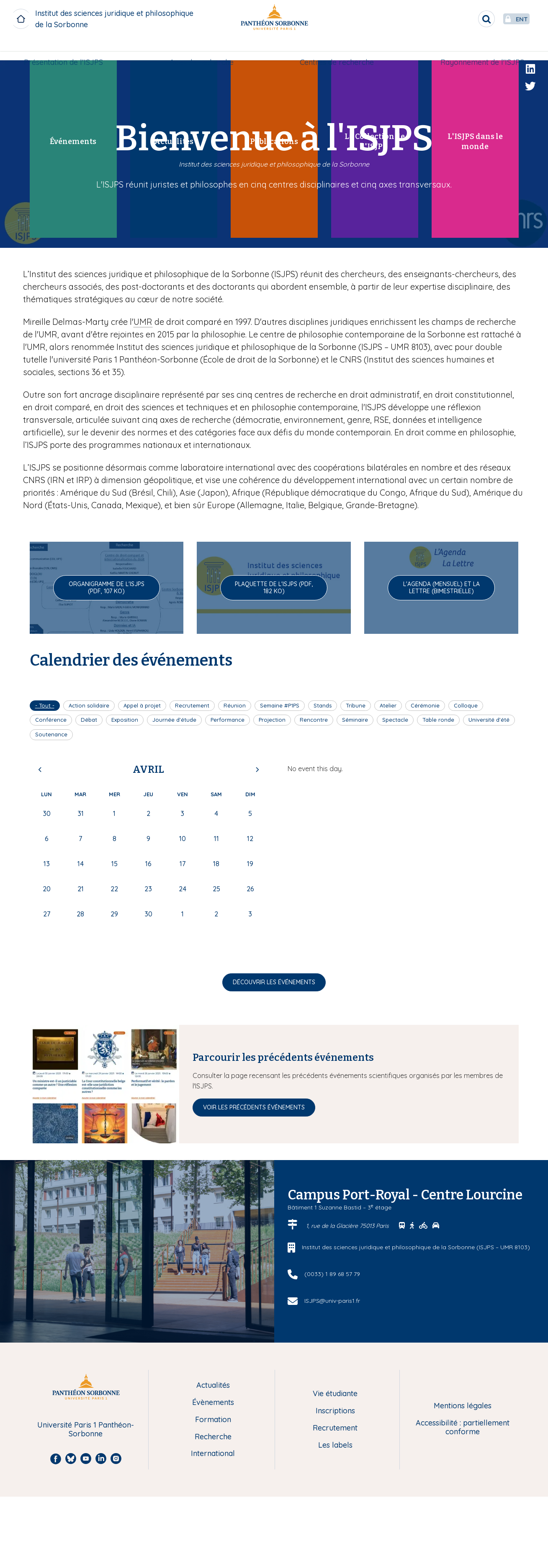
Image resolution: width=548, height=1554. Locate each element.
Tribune (355, 705)
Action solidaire (89, 705)
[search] (466, 18)
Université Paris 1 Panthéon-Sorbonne (85, 1429)
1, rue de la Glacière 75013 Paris (348, 1226)
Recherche (213, 1437)
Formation (213, 1419)
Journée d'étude (174, 719)
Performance (227, 719)
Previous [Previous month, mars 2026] (40, 769)
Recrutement (192, 705)
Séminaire (355, 719)
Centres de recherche (336, 49)
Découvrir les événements (274, 982)
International (213, 1453)
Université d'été (488, 719)
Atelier (388, 705)
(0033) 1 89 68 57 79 (332, 1274)
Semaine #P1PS (279, 705)
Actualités (213, 1385)
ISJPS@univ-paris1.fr (332, 1300)
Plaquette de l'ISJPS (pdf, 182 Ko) (274, 587)
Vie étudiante (335, 1393)
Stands (323, 705)
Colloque (466, 705)
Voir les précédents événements (254, 1107)
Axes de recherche (202, 49)
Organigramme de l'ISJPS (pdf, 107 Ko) (106, 587)
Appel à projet (142, 705)
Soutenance (51, 734)
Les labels (335, 1445)
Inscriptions (335, 1411)
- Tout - (44, 705)
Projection (272, 719)
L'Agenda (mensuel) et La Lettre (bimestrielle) (441, 587)
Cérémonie (425, 705)
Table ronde (438, 719)
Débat (89, 719)
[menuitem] (67, 49)
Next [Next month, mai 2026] (257, 769)
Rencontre (314, 719)
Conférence (51, 719)
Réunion (235, 705)
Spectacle (395, 719)
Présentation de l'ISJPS (66, 49)
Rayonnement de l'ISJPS (479, 49)
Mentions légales (462, 1406)
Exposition (124, 719)
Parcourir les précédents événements (283, 1057)
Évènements (213, 1402)
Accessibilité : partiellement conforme (462, 1427)
